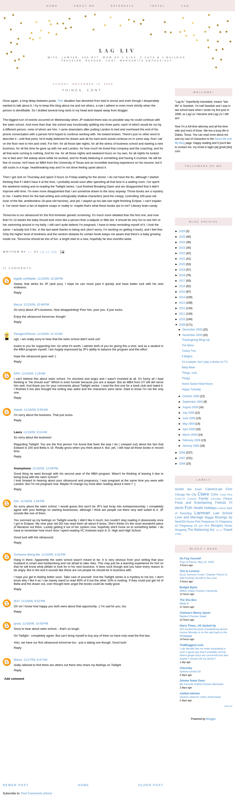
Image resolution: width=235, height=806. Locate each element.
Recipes (217, 525)
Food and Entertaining (193, 502)
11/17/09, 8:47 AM (35, 659)
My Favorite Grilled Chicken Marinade (202, 684)
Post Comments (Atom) (36, 793)
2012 (182, 308)
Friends (220, 502)
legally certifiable (25, 278)
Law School (222, 513)
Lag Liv (117, 50)
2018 (182, 275)
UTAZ (178, 534)
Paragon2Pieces (25, 334)
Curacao (191, 498)
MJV (17, 601)
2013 (182, 302)
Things (186, 378)
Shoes (228, 525)
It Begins (187, 356)
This (60, 100)
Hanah (18, 409)
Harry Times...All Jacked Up (198, 625)
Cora (214, 494)
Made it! (184, 603)
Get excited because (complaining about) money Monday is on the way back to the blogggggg (203, 632)
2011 (182, 313)
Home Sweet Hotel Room (197, 383)
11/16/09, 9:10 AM (35, 432)
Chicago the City (185, 494)
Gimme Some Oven (192, 680)
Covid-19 (180, 498)
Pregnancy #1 (209, 521)
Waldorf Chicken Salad (193, 616)
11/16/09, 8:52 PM (33, 601)
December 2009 (192, 329)
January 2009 (190, 445)
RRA (207, 525)
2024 (182, 242)
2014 (182, 297)
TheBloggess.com (191, 645)
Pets (198, 521)
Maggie (209, 517)
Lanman (202, 512)
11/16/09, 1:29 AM (33, 373)
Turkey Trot (189, 350)
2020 (182, 264)
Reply (17, 292)
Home (52, 6)
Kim (16, 501)
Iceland (222, 508)
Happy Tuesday (191, 389)
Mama (18, 659)
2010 (182, 319)
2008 (182, 452)
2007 (182, 458)
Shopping (181, 529)
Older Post (150, 785)
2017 (182, 280)
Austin (179, 489)
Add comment (14, 678)
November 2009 (192, 335)
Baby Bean (188, 367)
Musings (221, 517)
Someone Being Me (27, 554)
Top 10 (218, 530)
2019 (182, 269)
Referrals (122, 6)
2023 (182, 247)
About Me (84, 6)
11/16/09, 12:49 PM (45, 468)
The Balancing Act (201, 529)
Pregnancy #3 (188, 525)
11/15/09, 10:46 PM (36, 304)
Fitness (227, 498)
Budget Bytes (188, 587)
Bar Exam (194, 489)
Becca (18, 304)
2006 (182, 463)
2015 (182, 291)
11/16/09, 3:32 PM (53, 554)
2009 (182, 324)
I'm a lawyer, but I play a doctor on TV (205, 361)
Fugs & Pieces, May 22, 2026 (197, 562)
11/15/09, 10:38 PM (50, 278)
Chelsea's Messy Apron (195, 612)
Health (198, 508)
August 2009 (190, 407)
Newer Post (16, 785)
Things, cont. (190, 372)
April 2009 (188, 429)
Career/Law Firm (218, 489)
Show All (228, 706)
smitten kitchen (190, 693)
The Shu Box (188, 600)
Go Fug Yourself (190, 558)
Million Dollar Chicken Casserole (198, 590)
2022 (182, 253)
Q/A (201, 525)
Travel (157, 6)
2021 (182, 258)
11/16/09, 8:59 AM (36, 409)
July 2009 (188, 412)
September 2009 (192, 401)
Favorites (216, 498)
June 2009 (188, 418)
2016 (182, 286)
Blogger (210, 719)
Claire (203, 494)
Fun (188, 507)
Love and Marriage (189, 517)
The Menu (188, 345)
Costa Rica (226, 494)
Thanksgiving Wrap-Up (196, 339)
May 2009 (188, 423)
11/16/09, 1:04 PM (32, 501)
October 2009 (190, 396)
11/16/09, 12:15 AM (49, 334)
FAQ (185, 6)
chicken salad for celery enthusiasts (200, 697)
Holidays (210, 508)
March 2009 (189, 434)
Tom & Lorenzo (189, 571)
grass (17, 623)
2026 (182, 231)
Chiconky (186, 668)
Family (203, 498)
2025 (182, 236)
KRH (17, 373)
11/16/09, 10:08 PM (35, 623)
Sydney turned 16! (190, 671)
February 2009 (191, 440)
